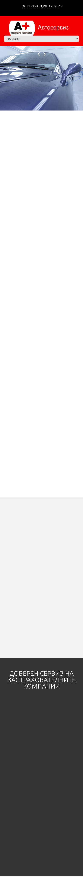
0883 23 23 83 (32, 6)
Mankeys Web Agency (58, 879)
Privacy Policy (33, 879)
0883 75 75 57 (52, 6)
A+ (15, 879)
